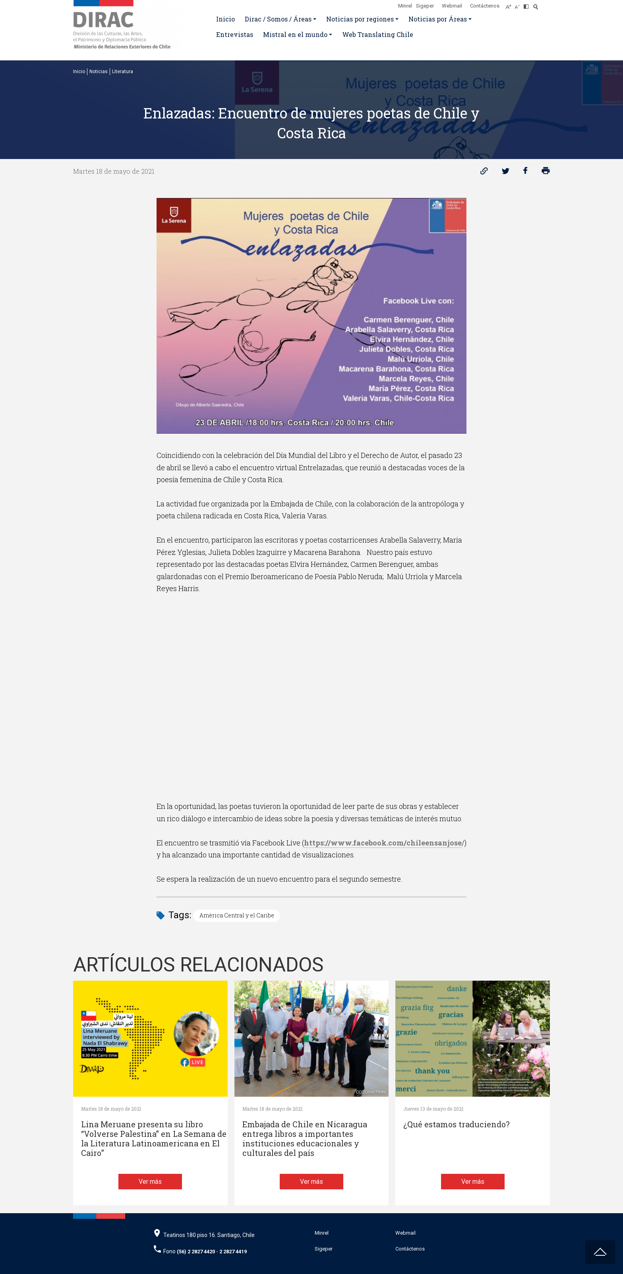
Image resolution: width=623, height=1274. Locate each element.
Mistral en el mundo (295, 34)
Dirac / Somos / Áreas (278, 19)
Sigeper (425, 6)
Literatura (122, 71)
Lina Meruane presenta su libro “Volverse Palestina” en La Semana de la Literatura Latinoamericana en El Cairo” (153, 1138)
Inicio (225, 19)
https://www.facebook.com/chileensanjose (383, 842)
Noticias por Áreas (437, 19)
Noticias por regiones (360, 19)
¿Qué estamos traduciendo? (456, 1124)
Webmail (452, 6)
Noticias (98, 71)
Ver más (150, 1181)
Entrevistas (234, 34)
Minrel (405, 6)
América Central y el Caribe (236, 915)
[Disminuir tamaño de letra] (519, 4)
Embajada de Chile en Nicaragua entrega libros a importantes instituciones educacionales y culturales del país (304, 1138)
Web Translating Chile (377, 34)
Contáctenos (484, 6)
